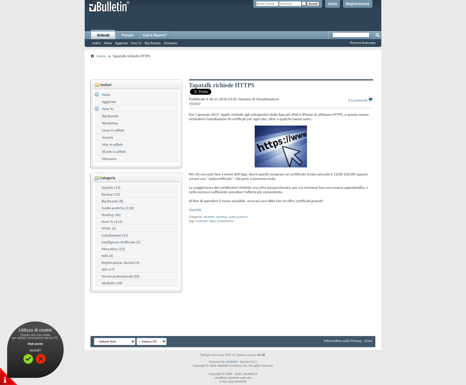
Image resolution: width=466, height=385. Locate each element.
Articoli (103, 35)
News (108, 43)
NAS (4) (107, 256)
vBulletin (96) (112, 283)
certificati (201, 221)
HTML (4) (109, 228)
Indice (96, 43)
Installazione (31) (115, 235)
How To (136, 43)
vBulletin (209, 217)
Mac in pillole (112, 144)
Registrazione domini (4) (121, 262)
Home (101, 56)
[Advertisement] (233, 68)
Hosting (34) (111, 215)
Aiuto (332, 4)
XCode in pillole (114, 151)
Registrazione (357, 4)
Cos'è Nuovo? (155, 35)
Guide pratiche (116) (118, 208)
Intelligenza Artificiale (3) (121, 242)
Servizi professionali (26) (121, 276)
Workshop (110, 123)
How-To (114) (112, 221)
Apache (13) (111, 187)
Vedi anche (35, 344)
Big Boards (153, 43)
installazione (225, 221)
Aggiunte (121, 43)
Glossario (170, 43)
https (212, 221)
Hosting (221, 217)
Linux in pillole (113, 130)
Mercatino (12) (113, 249)
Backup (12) (111, 194)
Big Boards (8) (112, 201)
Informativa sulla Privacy (343, 340)
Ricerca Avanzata (362, 43)
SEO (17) (108, 269)
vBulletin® (232, 362)
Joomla (107, 137)
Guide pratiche (238, 217)
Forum (127, 35)
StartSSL (195, 209)
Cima (368, 340)
